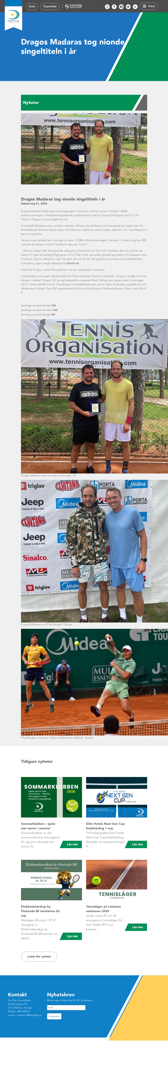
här (54, 305)
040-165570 (23, 1011)
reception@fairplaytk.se (29, 1015)
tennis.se (73, 263)
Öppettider (50, 6)
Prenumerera (54, 1016)
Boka (32, 6)
